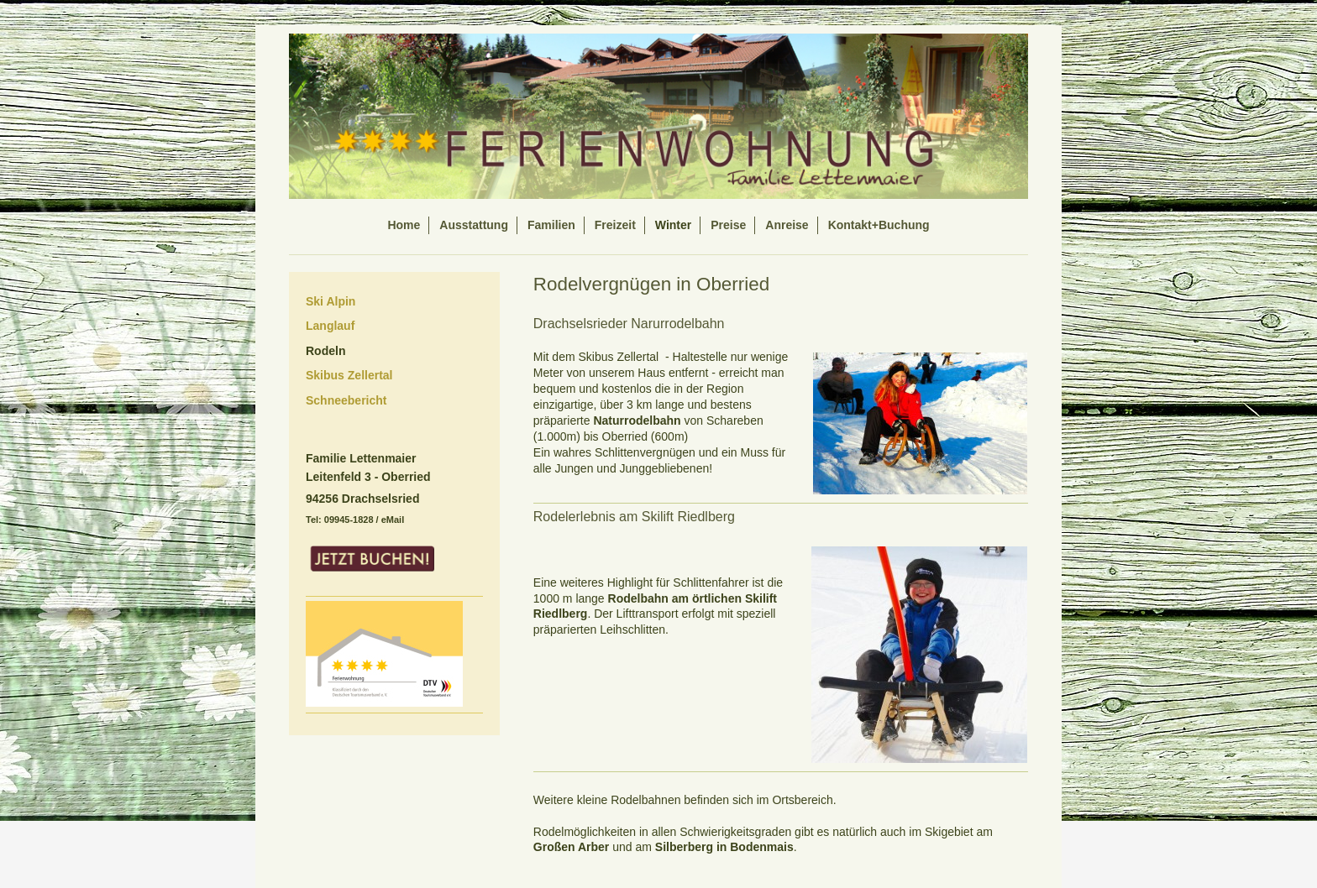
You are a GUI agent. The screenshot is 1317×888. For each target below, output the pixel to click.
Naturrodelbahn (636, 420)
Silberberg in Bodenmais (724, 847)
